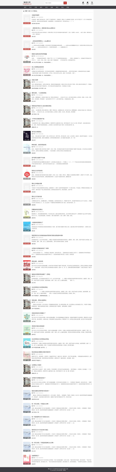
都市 (41, 7)
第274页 (34, 321)
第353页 (34, 153)
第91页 (33, 230)
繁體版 (64, 470)
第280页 (34, 269)
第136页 (34, 256)
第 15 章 (34, 438)
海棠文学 (51, 468)
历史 (62, 7)
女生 (46, 7)
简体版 (61, 470)
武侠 (36, 7)
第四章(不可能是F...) (36, 360)
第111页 (34, 36)
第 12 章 (34, 451)
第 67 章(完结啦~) (36, 308)
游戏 (52, 7)
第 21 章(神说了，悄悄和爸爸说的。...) (40, 295)
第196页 (34, 192)
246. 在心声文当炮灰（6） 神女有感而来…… (42, 62)
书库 (83, 3)
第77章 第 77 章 (35, 114)
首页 (25, 7)
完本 (87, 3)
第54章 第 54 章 (35, 386)
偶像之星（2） (35, 127)
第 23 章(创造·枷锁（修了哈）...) (39, 347)
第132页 (34, 49)
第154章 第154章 (36, 23)
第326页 (34, 204)
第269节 (34, 464)
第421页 (34, 140)
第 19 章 (34, 101)
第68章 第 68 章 (35, 399)
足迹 (92, 3)
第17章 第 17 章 (35, 412)
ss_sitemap (57, 470)
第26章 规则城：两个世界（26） (39, 88)
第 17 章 (34, 425)
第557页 (34, 217)
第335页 (34, 179)
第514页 (34, 243)
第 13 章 (34, 282)
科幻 (57, 7)
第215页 (34, 166)
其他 (68, 7)
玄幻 (30, 7)
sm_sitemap (52, 470)
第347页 (34, 334)
